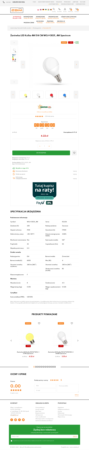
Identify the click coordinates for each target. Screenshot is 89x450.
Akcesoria (40, 22)
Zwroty (60, 411)
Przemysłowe (53, 17)
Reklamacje (61, 413)
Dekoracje (61, 22)
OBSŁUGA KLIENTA (42, 403)
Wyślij (77, 395)
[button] (14, 42)
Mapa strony (61, 417)
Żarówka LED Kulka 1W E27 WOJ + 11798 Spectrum (28, 353)
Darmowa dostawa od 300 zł (43, 420)
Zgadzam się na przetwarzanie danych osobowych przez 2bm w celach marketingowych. (33, 440)
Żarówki (50, 22)
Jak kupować (39, 415)
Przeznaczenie (29, 22)
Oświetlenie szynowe (68, 17)
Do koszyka (41, 153)
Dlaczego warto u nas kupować (44, 418)
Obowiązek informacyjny (65, 415)
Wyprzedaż (17, 17)
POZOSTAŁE (62, 403)
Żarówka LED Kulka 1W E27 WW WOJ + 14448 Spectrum (61, 353)
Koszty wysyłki (39, 409)
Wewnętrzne (28, 17)
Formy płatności (39, 407)
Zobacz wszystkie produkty (44, 112)
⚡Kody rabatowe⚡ (53, 4)
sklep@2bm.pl (14, 415)
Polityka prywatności (63, 409)
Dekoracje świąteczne (67, 4)
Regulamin (61, 407)
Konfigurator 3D (80, 4)
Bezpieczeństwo (40, 413)
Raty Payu (38, 411)
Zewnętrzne (40, 17)
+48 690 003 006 (18, 2)
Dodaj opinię (50, 116)
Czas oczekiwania (40, 417)
